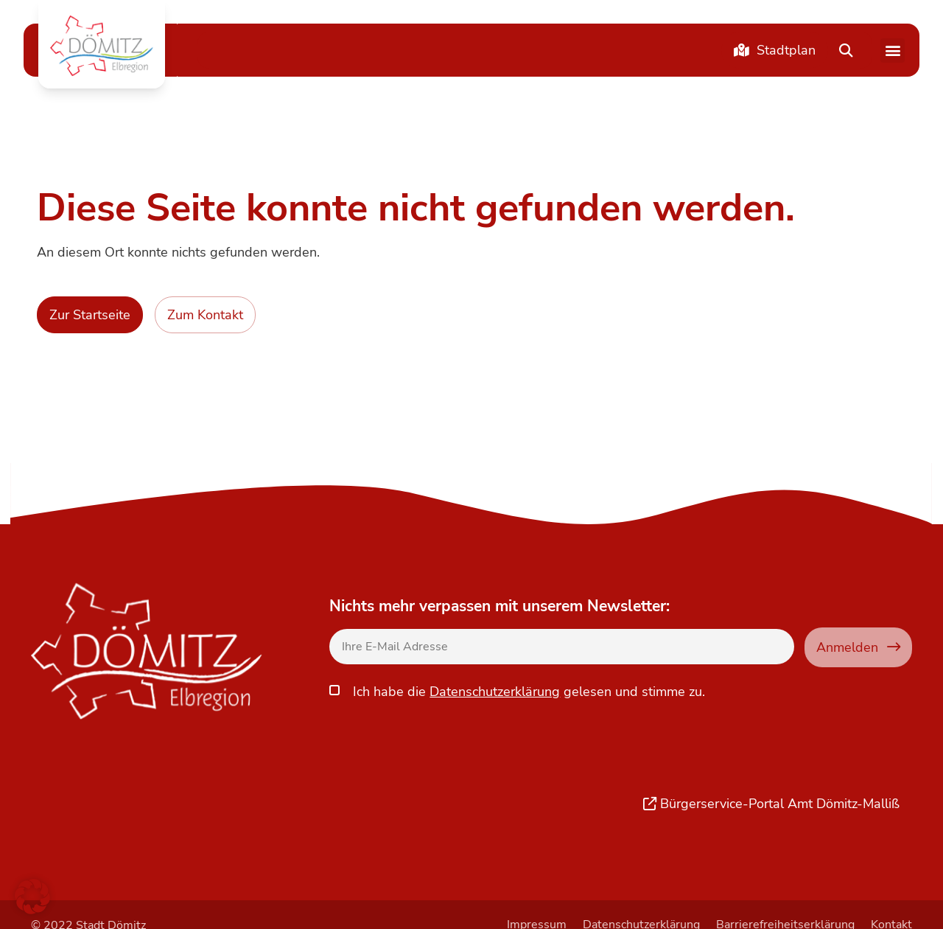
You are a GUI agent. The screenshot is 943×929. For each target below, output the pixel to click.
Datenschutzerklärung (495, 689)
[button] (101, 46)
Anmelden (858, 647)
